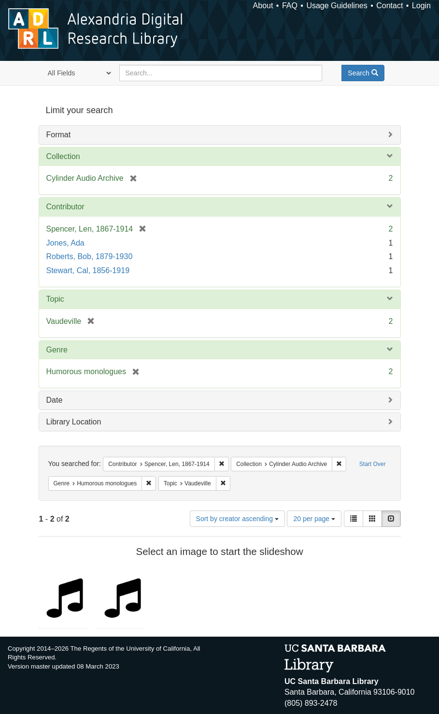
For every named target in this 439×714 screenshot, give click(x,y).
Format (58, 135)
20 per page (314, 519)
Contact (389, 5)
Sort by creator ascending (237, 519)
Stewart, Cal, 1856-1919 (88, 270)
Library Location (73, 422)
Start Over (372, 464)
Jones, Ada (65, 243)
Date (54, 400)
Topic (55, 299)
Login (421, 5)
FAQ (289, 5)
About (263, 5)
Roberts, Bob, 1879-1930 (89, 256)
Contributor (65, 207)
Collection (63, 156)
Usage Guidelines (336, 5)
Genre (57, 350)
